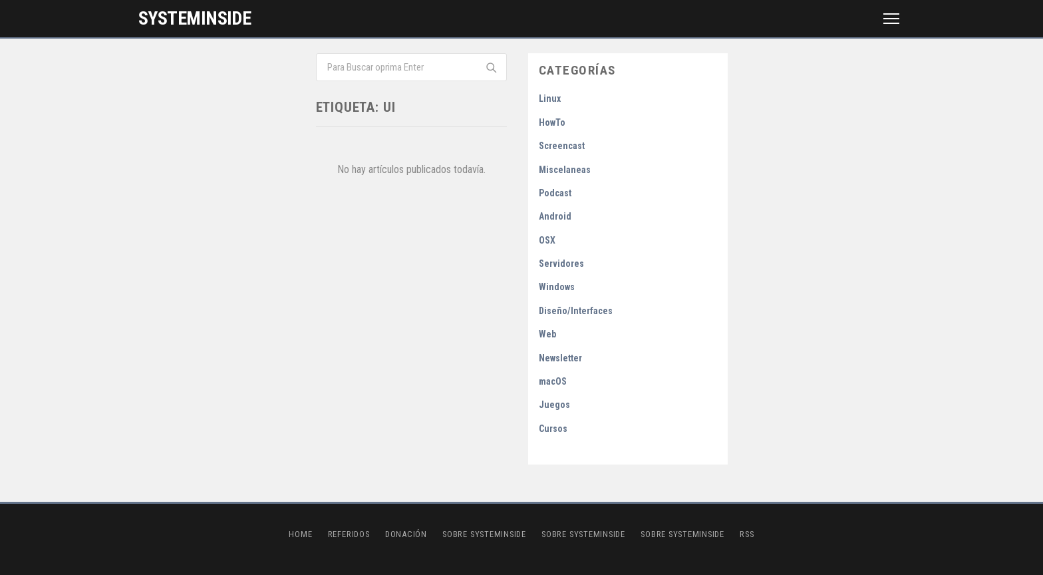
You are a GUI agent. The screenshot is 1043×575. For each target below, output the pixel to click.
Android (555, 216)
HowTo (552, 122)
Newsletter (560, 358)
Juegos (554, 404)
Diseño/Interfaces (576, 310)
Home (300, 534)
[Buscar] (491, 67)
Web (547, 334)
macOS (553, 381)
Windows (557, 287)
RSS (747, 534)
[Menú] (891, 18)
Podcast (555, 193)
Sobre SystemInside (484, 534)
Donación (406, 534)
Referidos (349, 534)
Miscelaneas (565, 169)
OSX (547, 240)
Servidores (561, 263)
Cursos (553, 428)
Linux (550, 98)
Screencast (562, 145)
